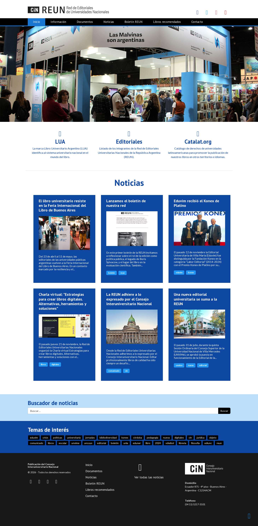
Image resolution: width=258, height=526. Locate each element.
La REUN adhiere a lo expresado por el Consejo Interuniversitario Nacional (129, 299)
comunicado (113, 370)
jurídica (200, 437)
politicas (57, 437)
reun (122, 273)
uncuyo (88, 443)
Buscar (224, 410)
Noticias (108, 22)
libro (148, 443)
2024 (158, 443)
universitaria (74, 437)
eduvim (179, 272)
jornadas (90, 437)
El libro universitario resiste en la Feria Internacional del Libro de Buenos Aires (62, 205)
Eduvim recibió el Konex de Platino (196, 203)
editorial (203, 365)
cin (126, 370)
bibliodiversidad (108, 437)
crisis (45, 437)
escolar (63, 443)
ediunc (208, 443)
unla (125, 443)
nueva (190, 365)
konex (191, 272)
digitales (55, 364)
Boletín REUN (133, 22)
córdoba (137, 437)
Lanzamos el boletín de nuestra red (126, 203)
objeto (212, 437)
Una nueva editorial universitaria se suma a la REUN (195, 299)
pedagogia (152, 437)
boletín (111, 273)
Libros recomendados (167, 22)
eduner (137, 443)
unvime (179, 365)
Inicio (36, 22)
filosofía (195, 443)
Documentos (85, 22)
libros (43, 364)
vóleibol (170, 443)
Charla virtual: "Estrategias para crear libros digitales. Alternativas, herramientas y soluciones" (62, 301)
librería (182, 443)
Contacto (197, 22)
